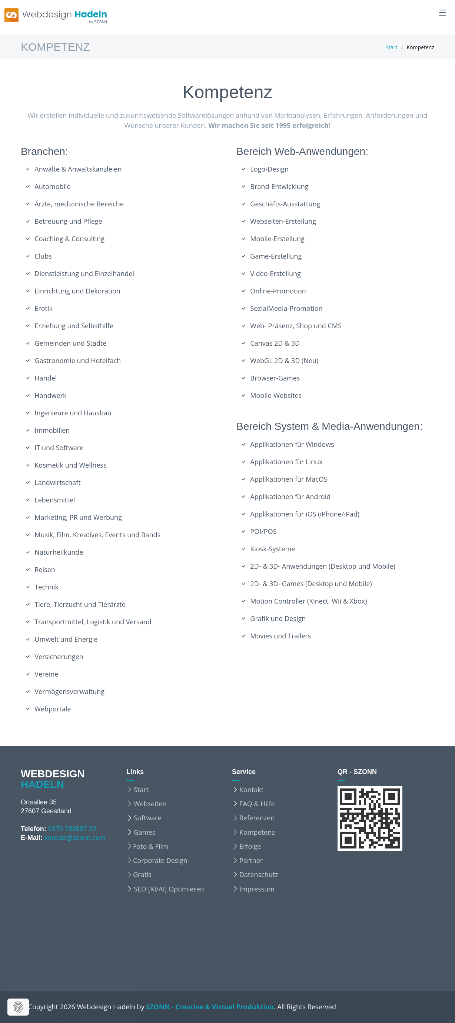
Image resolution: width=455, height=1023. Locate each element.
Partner (251, 860)
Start (391, 47)
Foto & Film (150, 846)
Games (144, 832)
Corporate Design (160, 860)
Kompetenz (257, 832)
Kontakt (251, 789)
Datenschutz (258, 874)
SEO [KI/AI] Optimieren (169, 889)
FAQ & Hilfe (257, 803)
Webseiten (150, 803)
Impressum (257, 889)
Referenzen (257, 817)
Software (148, 817)
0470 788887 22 (72, 829)
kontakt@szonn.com (74, 837)
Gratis (142, 874)
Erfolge (250, 846)
